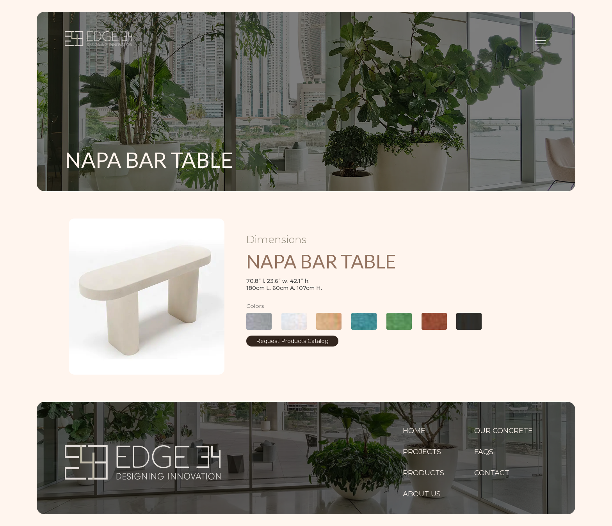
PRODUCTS (423, 473)
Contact (491, 473)
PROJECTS (422, 452)
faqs (483, 452)
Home (414, 430)
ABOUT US (422, 494)
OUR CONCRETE (503, 430)
